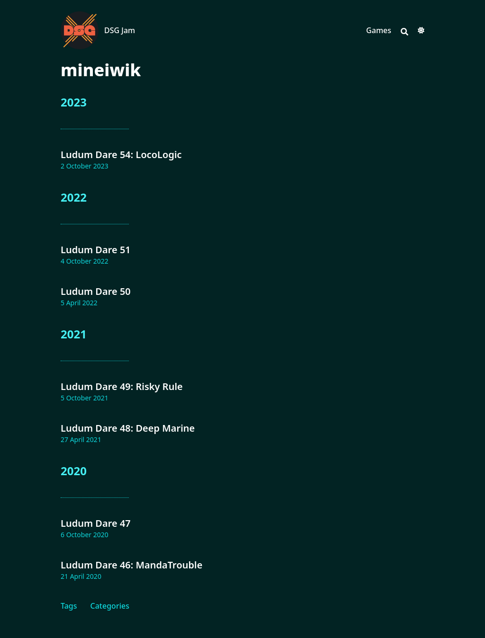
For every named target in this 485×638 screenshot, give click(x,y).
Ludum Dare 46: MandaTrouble (131, 564)
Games (378, 30)
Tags (69, 606)
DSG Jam (119, 30)
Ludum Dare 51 (96, 249)
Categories (109, 606)
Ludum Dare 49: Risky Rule (122, 386)
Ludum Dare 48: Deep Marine (128, 428)
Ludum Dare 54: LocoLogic (121, 154)
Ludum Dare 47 (96, 523)
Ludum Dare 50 (96, 291)
